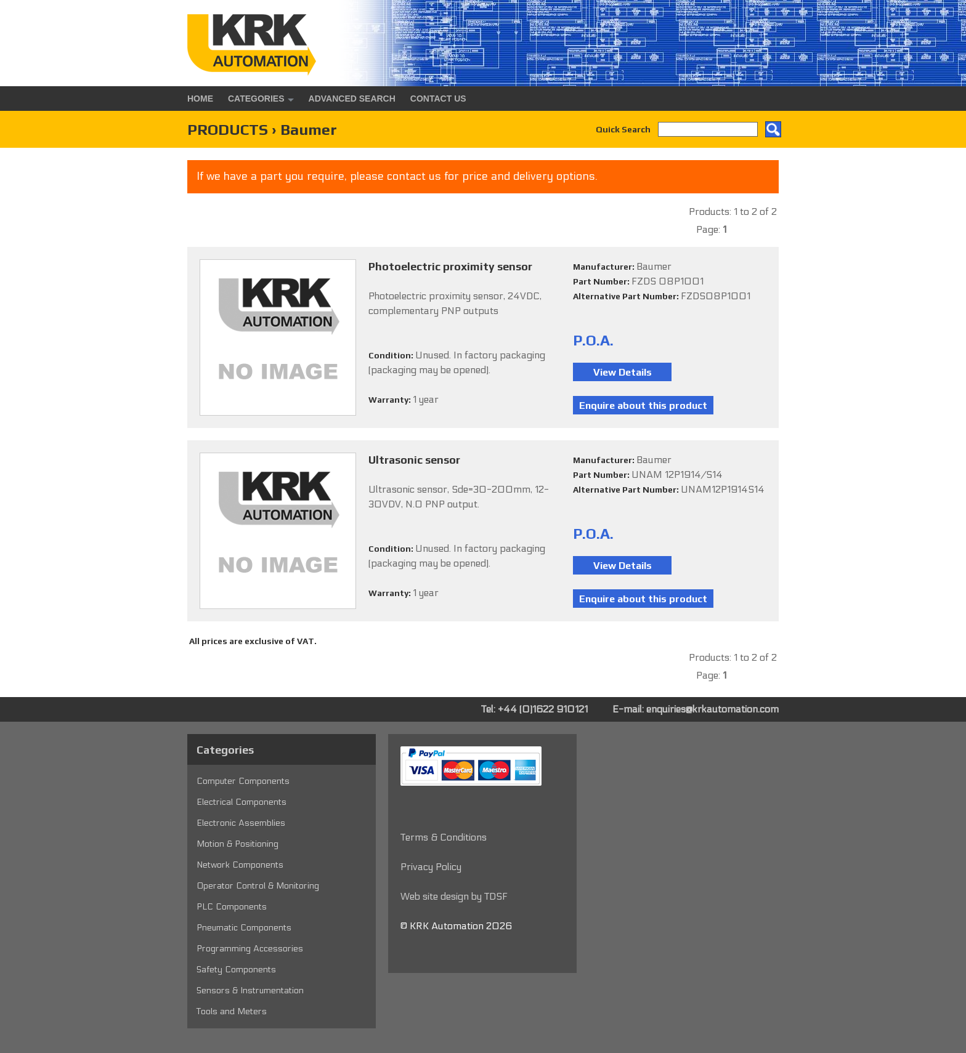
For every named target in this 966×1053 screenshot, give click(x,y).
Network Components (240, 865)
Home (200, 98)
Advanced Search (352, 98)
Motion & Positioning (237, 844)
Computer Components (243, 781)
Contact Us (438, 98)
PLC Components (232, 907)
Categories (256, 98)
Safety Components (236, 969)
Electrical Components (241, 802)
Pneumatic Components (244, 927)
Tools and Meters (232, 1011)
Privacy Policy (430, 867)
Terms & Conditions (443, 837)
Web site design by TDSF (454, 896)
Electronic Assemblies (241, 823)
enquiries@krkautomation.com (712, 709)
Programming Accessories (250, 948)
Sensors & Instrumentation (250, 990)
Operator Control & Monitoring (258, 886)
